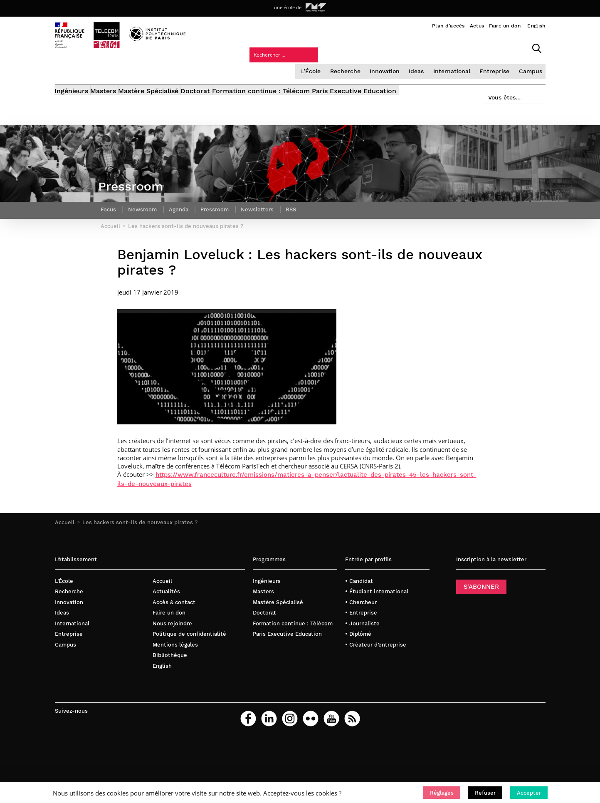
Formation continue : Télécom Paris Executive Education (346, 70)
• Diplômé (358, 633)
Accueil (64, 521)
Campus (459, 48)
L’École (246, 48)
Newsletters (263, 201)
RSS (298, 201)
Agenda (182, 201)
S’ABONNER (481, 585)
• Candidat (359, 580)
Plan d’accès (448, 26)
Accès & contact (174, 601)
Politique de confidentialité (189, 633)
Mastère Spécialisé (169, 70)
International (383, 48)
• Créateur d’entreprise (375, 643)
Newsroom (144, 201)
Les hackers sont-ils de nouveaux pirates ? (140, 521)
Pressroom (220, 201)
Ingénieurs (72, 70)
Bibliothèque (170, 654)
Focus (109, 201)
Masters (114, 70)
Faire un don (505, 26)
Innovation (318, 48)
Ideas (349, 48)
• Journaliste (362, 622)
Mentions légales (175, 643)
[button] (441, 792)
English (536, 26)
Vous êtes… (499, 67)
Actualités (166, 590)
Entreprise (425, 48)
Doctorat (227, 70)
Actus (477, 26)
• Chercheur (361, 601)
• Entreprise (361, 612)
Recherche (280, 48)
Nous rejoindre (172, 622)
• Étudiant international (376, 590)
